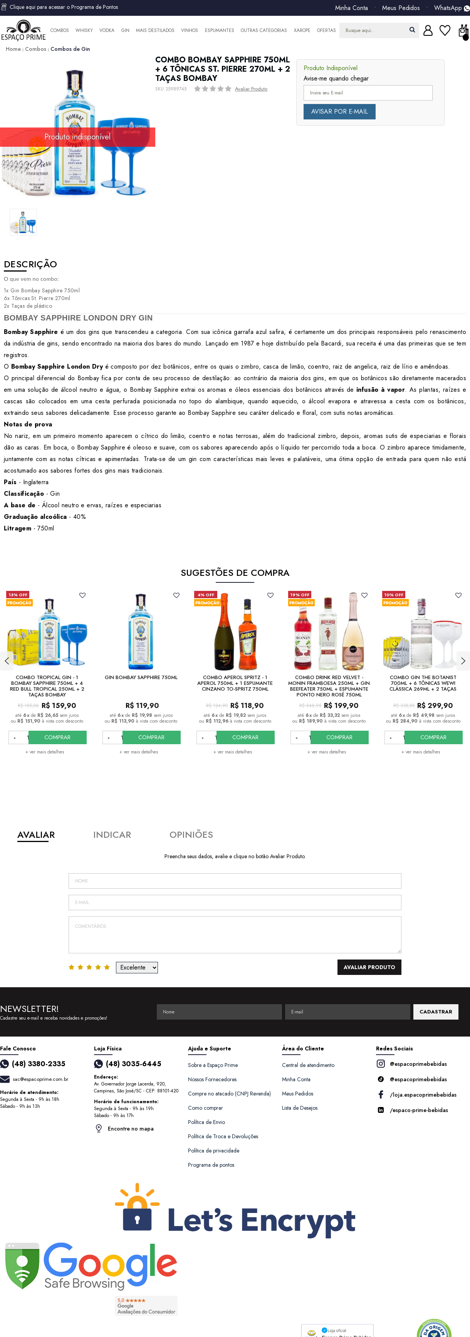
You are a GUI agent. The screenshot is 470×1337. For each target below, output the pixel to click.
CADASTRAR (436, 1011)
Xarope (302, 30)
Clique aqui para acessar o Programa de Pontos (59, 7)
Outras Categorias (264, 30)
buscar (412, 29)
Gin (125, 30)
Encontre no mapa (124, 1128)
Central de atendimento (308, 1065)
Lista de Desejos (299, 1108)
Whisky (84, 30)
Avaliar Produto (251, 88)
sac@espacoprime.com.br (40, 1079)
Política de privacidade (213, 1150)
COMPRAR (65, 737)
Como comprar (205, 1108)
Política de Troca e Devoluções (223, 1136)
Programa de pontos (211, 1165)
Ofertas (326, 30)
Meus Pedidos (401, 8)
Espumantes (219, 30)
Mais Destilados (155, 30)
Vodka (106, 30)
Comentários (235, 934)
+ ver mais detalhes (44, 751)
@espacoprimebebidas (411, 1064)
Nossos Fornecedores (212, 1079)
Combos (59, 30)
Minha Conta (351, 8)
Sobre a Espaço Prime (213, 1065)
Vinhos (189, 30)
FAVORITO (82, 595)
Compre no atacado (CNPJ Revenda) (229, 1093)
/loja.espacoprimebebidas (416, 1094)
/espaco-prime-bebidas (412, 1110)
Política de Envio (206, 1122)
